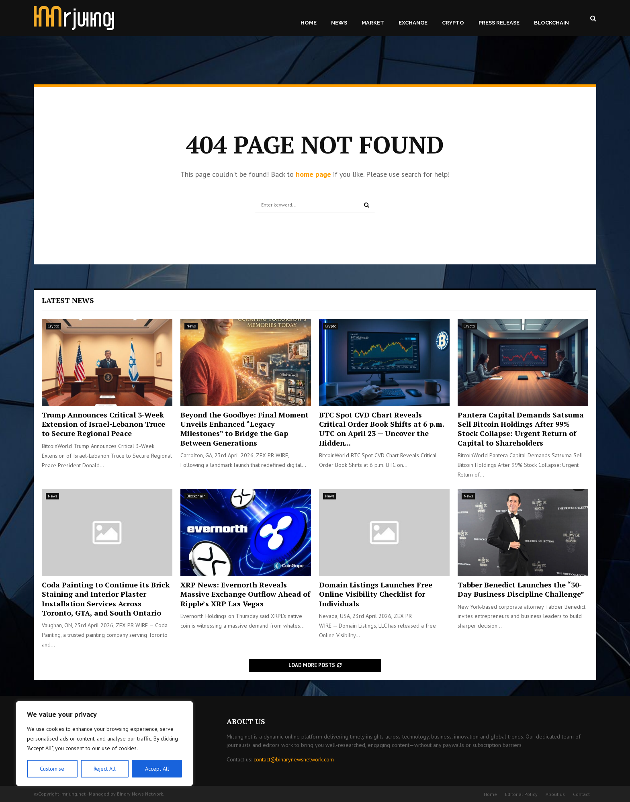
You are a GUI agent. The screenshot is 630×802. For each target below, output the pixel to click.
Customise (52, 768)
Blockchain (551, 23)
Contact (581, 794)
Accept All (157, 768)
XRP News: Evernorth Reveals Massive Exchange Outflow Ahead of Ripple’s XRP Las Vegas (245, 594)
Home (309, 23)
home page (313, 174)
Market (373, 23)
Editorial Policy (521, 794)
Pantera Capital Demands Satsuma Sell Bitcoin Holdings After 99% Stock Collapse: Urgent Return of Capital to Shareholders (521, 429)
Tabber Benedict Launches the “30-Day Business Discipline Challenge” (521, 589)
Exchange (413, 23)
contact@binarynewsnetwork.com (294, 759)
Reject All (104, 768)
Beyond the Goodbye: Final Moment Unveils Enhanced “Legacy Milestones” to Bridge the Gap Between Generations (244, 429)
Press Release (499, 23)
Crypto (453, 23)
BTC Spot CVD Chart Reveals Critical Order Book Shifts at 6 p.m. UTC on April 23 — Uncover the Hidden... (381, 429)
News (339, 23)
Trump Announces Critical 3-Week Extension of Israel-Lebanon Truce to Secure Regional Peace (103, 424)
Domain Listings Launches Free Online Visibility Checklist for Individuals (375, 594)
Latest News (68, 300)
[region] (104, 744)
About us (555, 794)
